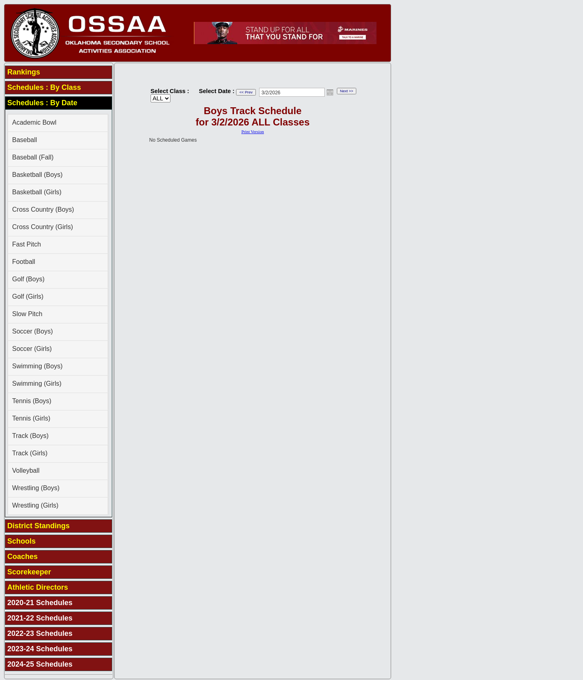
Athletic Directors (37, 587)
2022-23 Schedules (39, 633)
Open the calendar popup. (330, 92)
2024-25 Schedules (39, 664)
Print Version (252, 132)
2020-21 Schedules (39, 603)
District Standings (38, 526)
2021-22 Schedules (39, 618)
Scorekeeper (29, 572)
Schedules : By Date (42, 103)
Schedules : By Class (44, 87)
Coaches (22, 556)
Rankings (23, 72)
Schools (21, 541)
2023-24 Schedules (39, 649)
